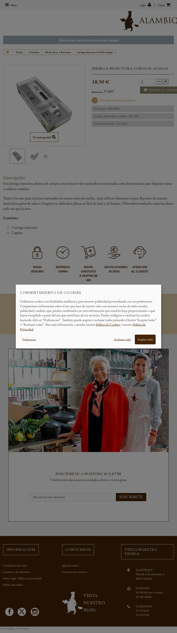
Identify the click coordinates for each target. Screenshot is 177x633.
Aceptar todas (145, 339)
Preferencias (29, 339)
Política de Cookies (108, 324)
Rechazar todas (122, 339)
